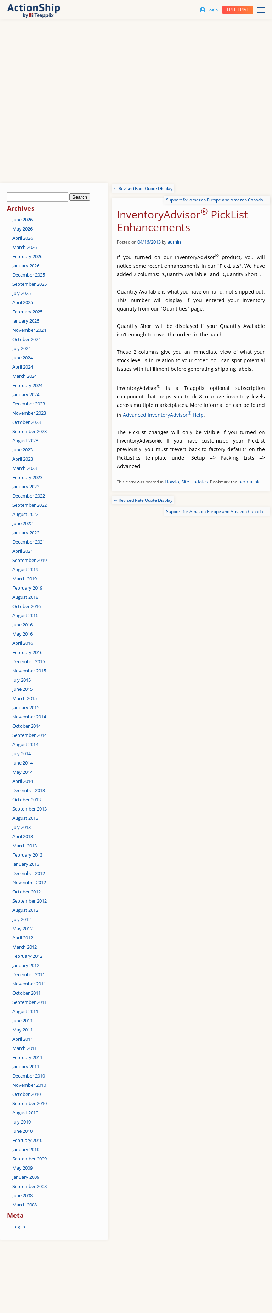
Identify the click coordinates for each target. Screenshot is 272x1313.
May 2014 (22, 772)
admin (174, 242)
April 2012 (22, 937)
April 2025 (22, 302)
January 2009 (25, 1177)
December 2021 (28, 542)
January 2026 (25, 265)
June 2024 (22, 357)
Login (209, 10)
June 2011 (22, 1020)
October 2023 (26, 422)
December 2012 (28, 873)
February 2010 (27, 1140)
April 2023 (22, 459)
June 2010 (22, 1131)
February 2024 (27, 385)
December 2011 (28, 974)
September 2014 (29, 735)
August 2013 (25, 818)
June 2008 (22, 1195)
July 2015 (21, 680)
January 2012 (25, 965)
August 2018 (25, 597)
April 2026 (22, 238)
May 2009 (22, 1168)
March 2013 (24, 845)
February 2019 (27, 588)
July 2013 (21, 827)
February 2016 (27, 652)
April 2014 (22, 781)
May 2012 (22, 928)
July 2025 (21, 293)
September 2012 (29, 901)
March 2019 (24, 578)
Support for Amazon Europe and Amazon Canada (217, 200)
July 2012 (21, 919)
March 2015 (24, 698)
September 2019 (29, 560)
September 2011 (29, 1002)
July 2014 (21, 753)
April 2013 (22, 836)
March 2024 (24, 376)
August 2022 (25, 514)
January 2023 (25, 486)
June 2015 (22, 689)
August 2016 (25, 615)
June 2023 (22, 450)
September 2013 (29, 809)
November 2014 (29, 717)
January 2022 (25, 532)
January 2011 (25, 1066)
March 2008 (24, 1204)
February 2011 (27, 1057)
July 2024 (21, 348)
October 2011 (26, 993)
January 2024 (25, 394)
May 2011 (22, 1030)
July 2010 (21, 1122)
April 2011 (22, 1039)
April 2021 (22, 551)
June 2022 (22, 523)
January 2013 (25, 864)
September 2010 (29, 1103)
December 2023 (28, 403)
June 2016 (22, 624)
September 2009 (29, 1158)
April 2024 (22, 367)
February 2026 (27, 256)
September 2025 (29, 284)
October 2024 (26, 339)
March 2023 (24, 468)
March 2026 (24, 247)
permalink (249, 481)
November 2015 (29, 670)
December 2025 (28, 275)
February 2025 (27, 311)
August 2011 (25, 1011)
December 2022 (28, 496)
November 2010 (29, 1085)
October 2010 (26, 1094)
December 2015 (28, 661)
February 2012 (27, 956)
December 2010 (28, 1076)
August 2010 (25, 1112)
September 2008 (29, 1186)
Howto (172, 481)
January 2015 (25, 707)
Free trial (238, 10)
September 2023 (29, 431)
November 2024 (29, 330)
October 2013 (26, 799)
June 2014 (22, 763)
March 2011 (24, 1048)
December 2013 (28, 790)
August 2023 (25, 440)
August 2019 (25, 569)
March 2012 (24, 947)
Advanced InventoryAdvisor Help (163, 414)
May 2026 (22, 229)
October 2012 (26, 891)
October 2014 (26, 726)
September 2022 (29, 505)
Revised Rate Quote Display (142, 189)
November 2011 (29, 984)
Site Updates (194, 481)
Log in (18, 1226)
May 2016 (22, 634)
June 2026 (22, 219)
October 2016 (26, 606)
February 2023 (27, 477)
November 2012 (29, 882)
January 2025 (25, 321)
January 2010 (25, 1149)
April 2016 (22, 643)
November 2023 (29, 413)
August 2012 (25, 910)
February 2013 (27, 855)
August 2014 (25, 744)
